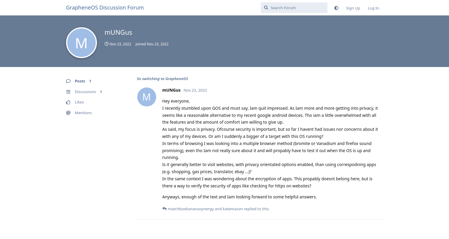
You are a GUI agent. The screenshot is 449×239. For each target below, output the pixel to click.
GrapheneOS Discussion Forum (105, 7)
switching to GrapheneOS (165, 78)
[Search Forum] (294, 7)
